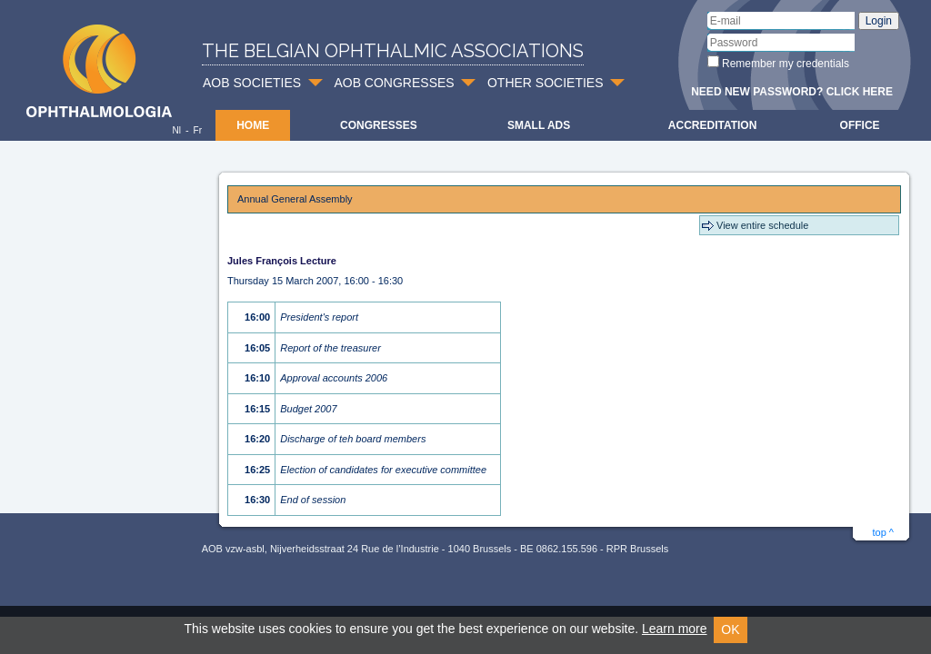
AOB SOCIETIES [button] (252, 82)
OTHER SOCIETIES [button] (545, 82)
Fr (198, 130)
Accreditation (712, 125)
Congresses (378, 125)
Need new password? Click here (792, 91)
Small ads (538, 125)
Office (860, 125)
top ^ (883, 532)
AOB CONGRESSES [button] (394, 82)
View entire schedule (762, 225)
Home (252, 125)
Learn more (674, 628)
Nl (176, 130)
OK (730, 629)
